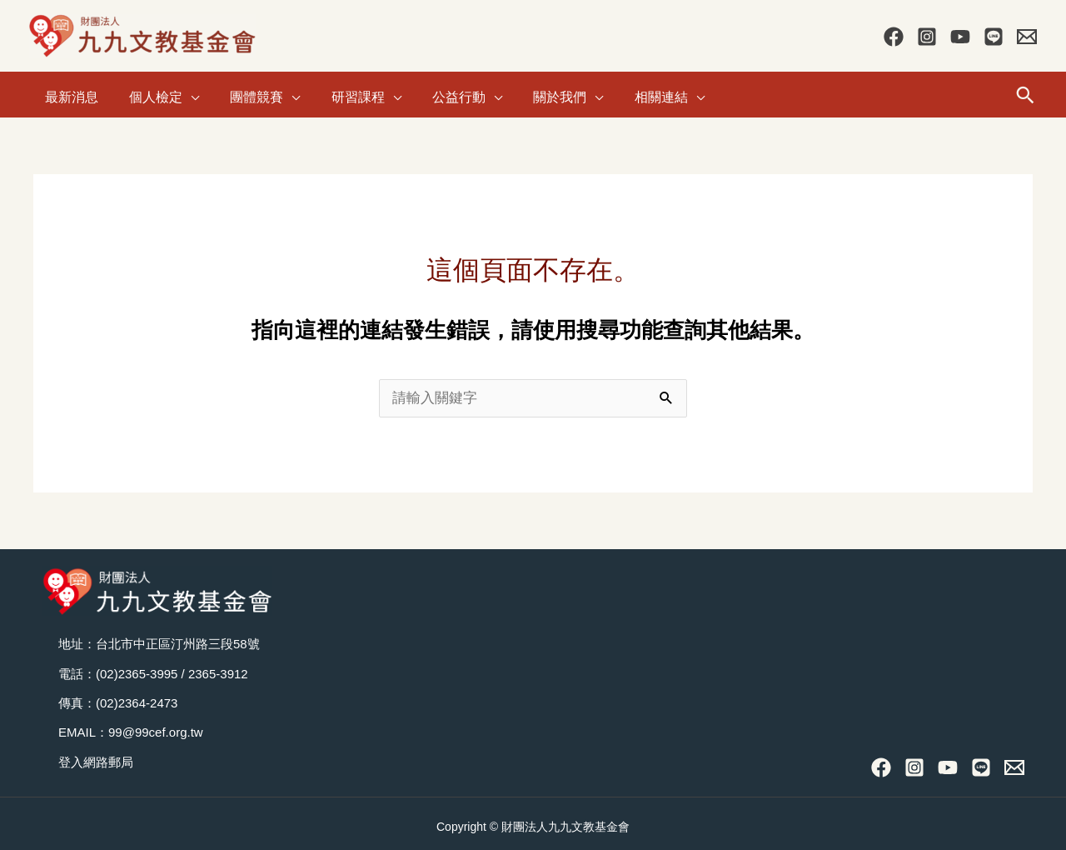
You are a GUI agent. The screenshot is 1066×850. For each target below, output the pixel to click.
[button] (1025, 91)
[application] (184, 92)
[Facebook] (894, 37)
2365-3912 (218, 668)
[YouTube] (960, 37)
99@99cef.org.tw (155, 726)
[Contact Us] (1027, 37)
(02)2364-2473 (136, 697)
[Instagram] (927, 37)
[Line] (994, 37)
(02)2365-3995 (136, 668)
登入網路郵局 (95, 756)
